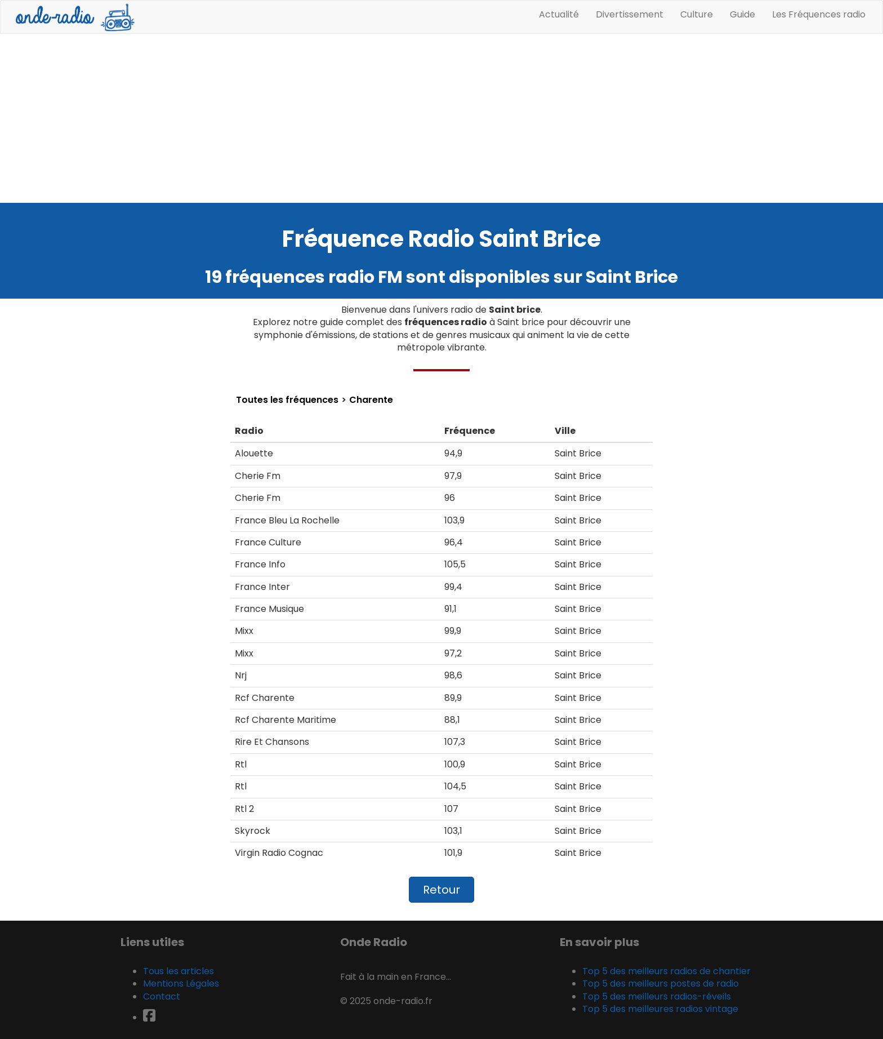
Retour (441, 890)
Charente (371, 400)
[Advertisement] (441, 118)
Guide (742, 14)
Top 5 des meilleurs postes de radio (660, 983)
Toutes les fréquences (287, 400)
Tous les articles (178, 971)
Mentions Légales (181, 983)
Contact (161, 996)
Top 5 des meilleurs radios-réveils (656, 996)
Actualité (559, 14)
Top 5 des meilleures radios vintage (660, 1008)
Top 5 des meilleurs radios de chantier (666, 971)
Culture (696, 14)
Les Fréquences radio (819, 14)
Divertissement (629, 14)
